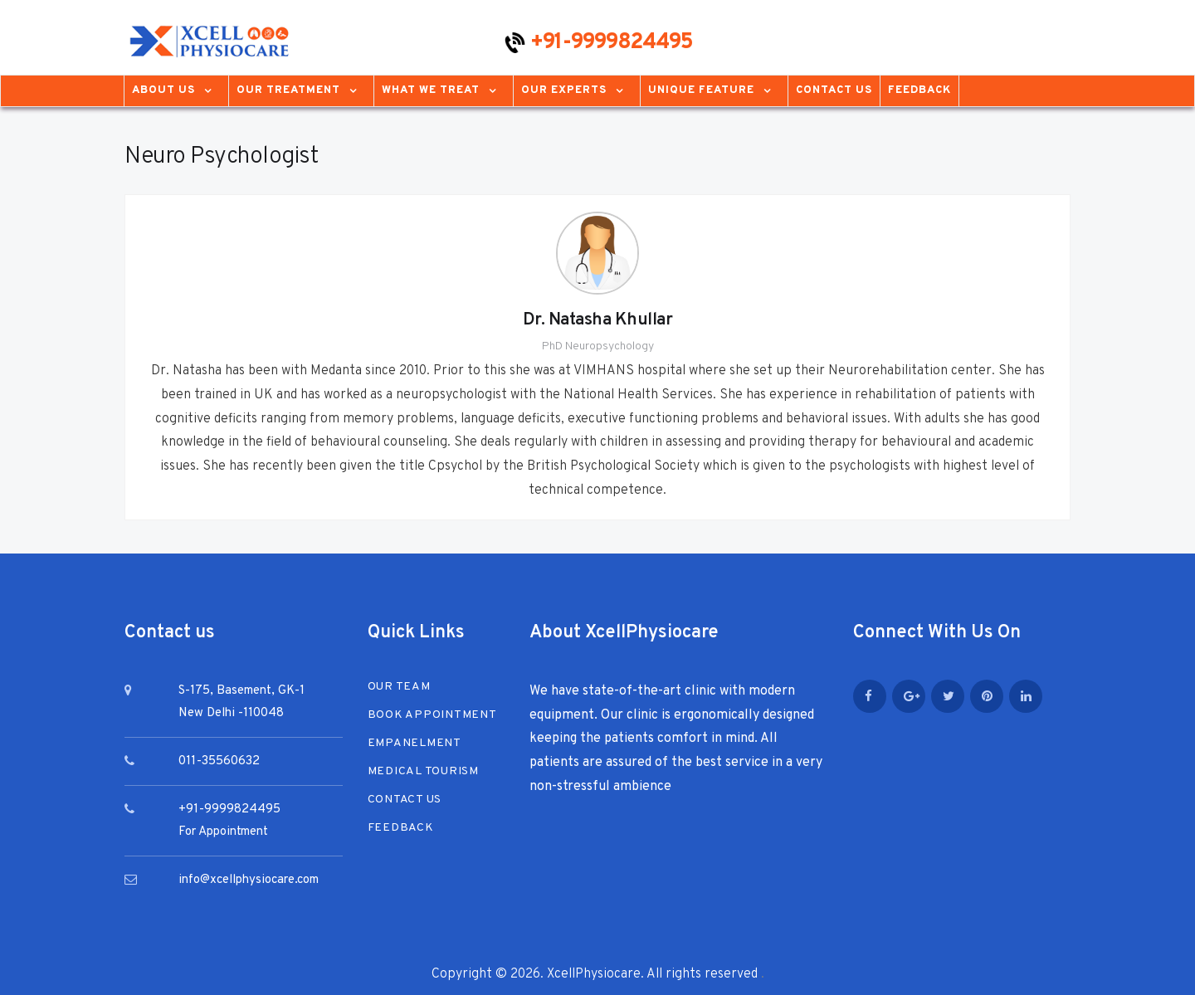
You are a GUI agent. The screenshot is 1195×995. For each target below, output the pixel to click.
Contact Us (834, 90)
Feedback (919, 90)
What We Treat (431, 90)
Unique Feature (701, 90)
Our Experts (564, 90)
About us (163, 90)
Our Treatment (288, 90)
